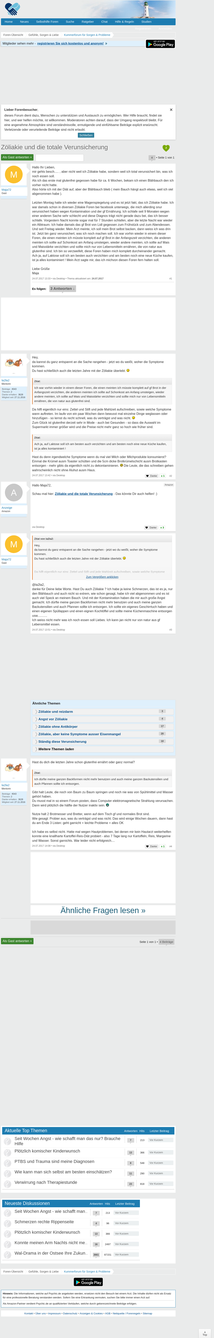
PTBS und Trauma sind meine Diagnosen (54, 1161)
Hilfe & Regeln (124, 21)
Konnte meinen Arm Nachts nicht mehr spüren (59, 1242)
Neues (24, 21)
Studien (146, 21)
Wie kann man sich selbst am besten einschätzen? (63, 1171)
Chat (104, 21)
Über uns (40, 1313)
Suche (70, 21)
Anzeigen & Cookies (91, 1313)
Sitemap (147, 1313)
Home (9, 21)
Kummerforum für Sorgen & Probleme (87, 1271)
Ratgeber (88, 21)
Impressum (54, 1313)
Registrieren (143, 28)
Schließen (86, 135)
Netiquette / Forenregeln (126, 1313)
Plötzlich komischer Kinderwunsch (47, 1151)
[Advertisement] (103, 877)
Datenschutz (70, 1313)
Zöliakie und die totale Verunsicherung (54, 147)
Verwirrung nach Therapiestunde (46, 1182)
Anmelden (165, 28)
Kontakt (28, 1313)
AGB (107, 1313)
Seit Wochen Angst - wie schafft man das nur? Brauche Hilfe (72, 1211)
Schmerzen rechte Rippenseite (44, 1221)
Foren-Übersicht (13, 1271)
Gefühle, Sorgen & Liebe (43, 1271)
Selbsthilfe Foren (47, 21)
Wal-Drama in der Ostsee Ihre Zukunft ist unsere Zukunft (69, 1253)
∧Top (205, 1333)
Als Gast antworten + (17, 157)
